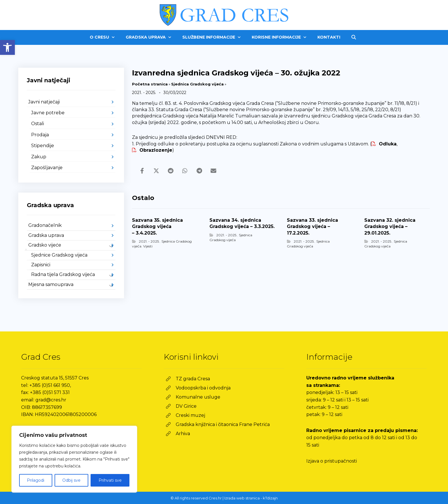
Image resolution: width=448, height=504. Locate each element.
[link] (7, 47)
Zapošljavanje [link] (47, 167)
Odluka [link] (384, 144)
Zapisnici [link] (40, 264)
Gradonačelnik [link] (45, 225)
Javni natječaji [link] (44, 102)
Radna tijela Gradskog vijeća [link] (63, 274)
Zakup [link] (38, 156)
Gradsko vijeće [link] (44, 245)
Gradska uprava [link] (46, 235)
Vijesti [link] (148, 246)
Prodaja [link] (40, 134)
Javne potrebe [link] (48, 112)
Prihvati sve (110, 480)
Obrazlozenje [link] (152, 150)
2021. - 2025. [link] (149, 241)
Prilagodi (35, 480)
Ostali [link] (37, 123)
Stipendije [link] (42, 145)
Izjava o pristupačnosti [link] (331, 461)
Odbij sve (71, 480)
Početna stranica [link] (150, 84)
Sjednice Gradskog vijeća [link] (59, 255)
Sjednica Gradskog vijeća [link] (197, 84)
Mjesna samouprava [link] (50, 284)
